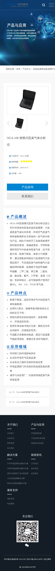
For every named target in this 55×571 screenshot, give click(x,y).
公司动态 (34, 463)
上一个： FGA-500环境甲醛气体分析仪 (24, 392)
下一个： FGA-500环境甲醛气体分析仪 (24, 402)
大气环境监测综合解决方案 (17, 463)
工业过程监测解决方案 (16, 478)
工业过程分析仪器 (38, 438)
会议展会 (34, 473)
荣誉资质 (10, 443)
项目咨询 (10, 499)
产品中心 (27, 69)
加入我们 (10, 448)
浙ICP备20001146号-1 (35, 559)
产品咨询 (27, 187)
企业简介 (10, 433)
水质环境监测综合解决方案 (17, 468)
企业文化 (10, 438)
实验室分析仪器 (37, 443)
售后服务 (10, 504)
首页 (18, 69)
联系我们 (27, 196)
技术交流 (34, 468)
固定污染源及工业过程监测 (17, 473)
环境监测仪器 (36, 433)
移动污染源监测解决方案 (17, 483)
